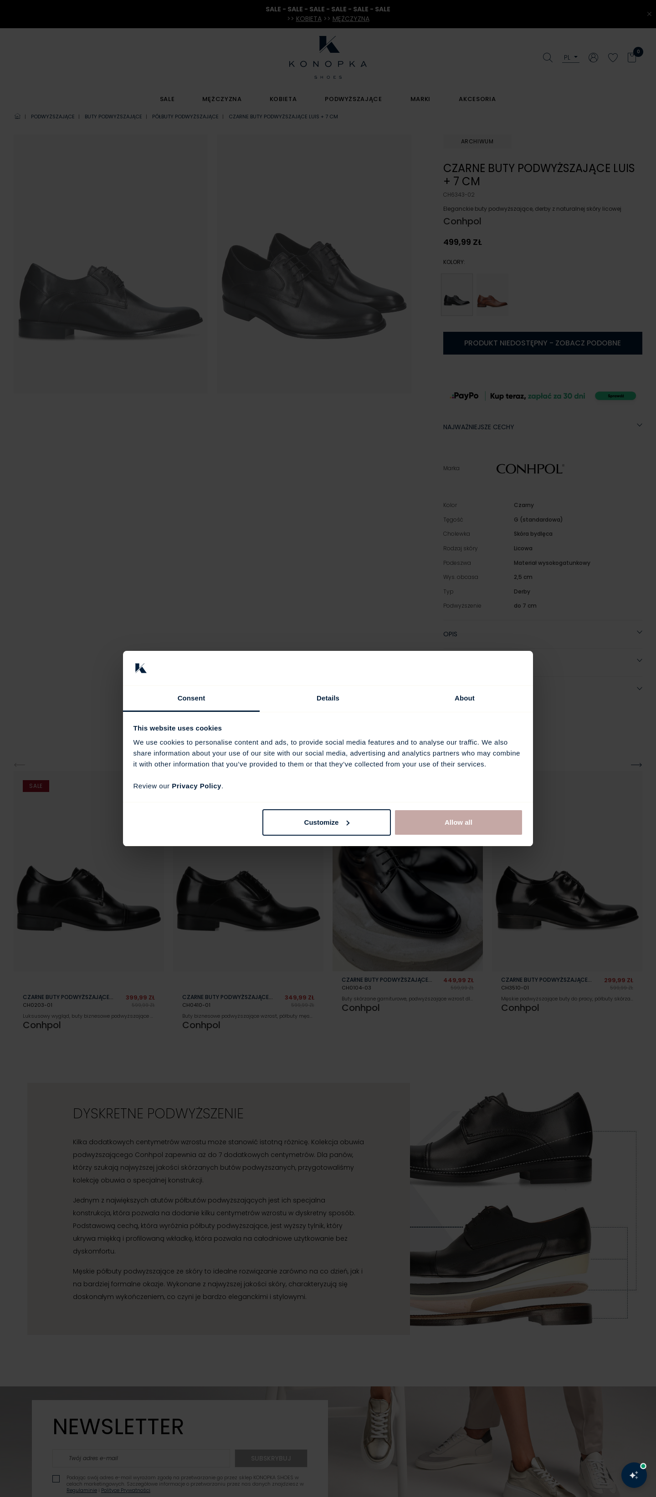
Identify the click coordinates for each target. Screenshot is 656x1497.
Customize (327, 822)
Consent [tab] (191, 698)
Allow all (458, 822)
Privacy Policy (196, 786)
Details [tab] (328, 698)
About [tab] (465, 698)
